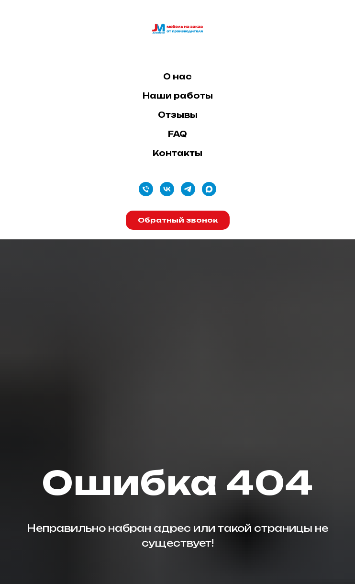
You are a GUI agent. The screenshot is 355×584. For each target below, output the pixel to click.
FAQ (177, 134)
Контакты (177, 153)
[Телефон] (146, 189)
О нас (177, 76)
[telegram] (188, 189)
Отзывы (178, 115)
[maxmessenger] (209, 189)
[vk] (167, 189)
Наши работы (178, 96)
